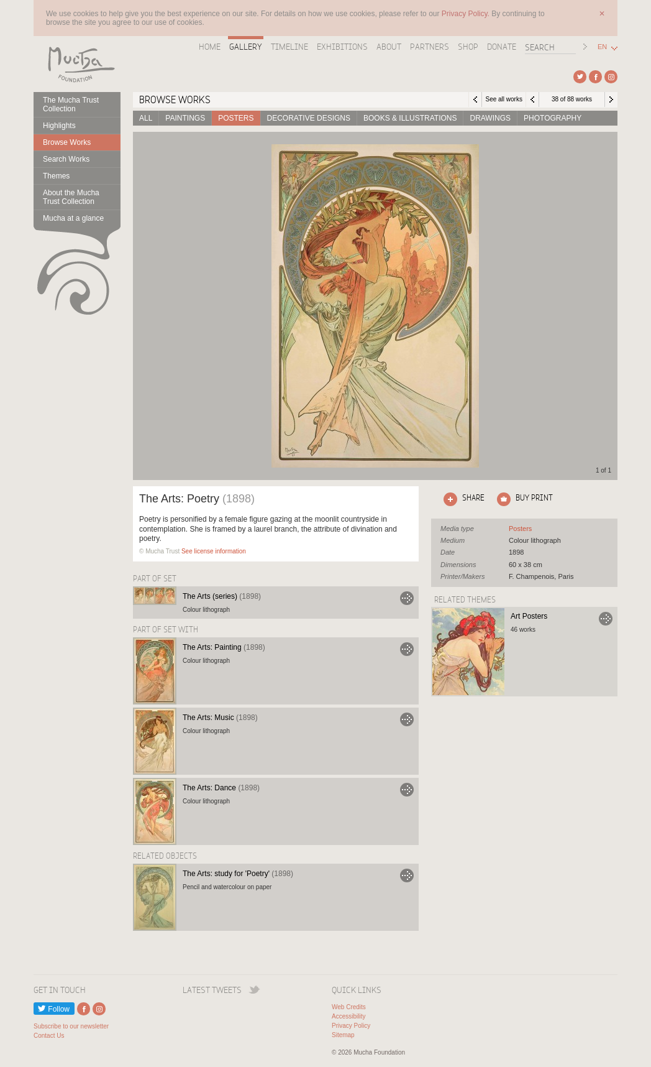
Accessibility (348, 1016)
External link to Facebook (595, 76)
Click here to (462, 499)
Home (210, 47)
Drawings (490, 118)
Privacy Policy (351, 1025)
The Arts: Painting (224, 647)
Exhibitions (342, 47)
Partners (429, 47)
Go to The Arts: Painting (407, 649)
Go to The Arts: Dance (407, 790)
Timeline (289, 47)
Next (611, 99)
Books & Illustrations (410, 118)
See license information (213, 551)
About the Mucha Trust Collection (71, 197)
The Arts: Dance (221, 787)
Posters (235, 118)
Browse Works (67, 142)
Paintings (185, 118)
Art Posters (529, 616)
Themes (56, 176)
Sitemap (343, 1035)
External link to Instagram (610, 76)
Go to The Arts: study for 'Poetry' (407, 875)
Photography (552, 118)
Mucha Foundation (77, 64)
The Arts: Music (220, 717)
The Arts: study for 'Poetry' (238, 873)
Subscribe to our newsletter (71, 1026)
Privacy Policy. (466, 13)
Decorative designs (308, 118)
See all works (503, 99)
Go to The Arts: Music (407, 719)
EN (602, 47)
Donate (501, 47)
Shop (468, 47)
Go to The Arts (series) (407, 598)
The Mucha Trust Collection (71, 104)
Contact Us (49, 1035)
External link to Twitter (579, 76)
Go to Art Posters (605, 619)
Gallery (245, 47)
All (145, 118)
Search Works (66, 159)
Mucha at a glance (73, 218)
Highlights (59, 125)
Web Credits (349, 1007)
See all (520, 528)
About (388, 47)
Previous (532, 99)
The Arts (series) (222, 596)
